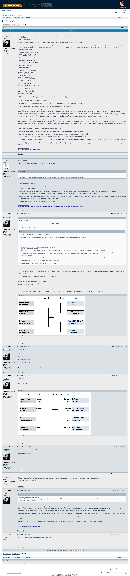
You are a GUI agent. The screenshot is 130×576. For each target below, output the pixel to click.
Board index (5, 17)
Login (4, 10)
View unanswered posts (7, 15)
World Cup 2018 (9, 20)
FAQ (120, 10)
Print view (5, 27)
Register (9, 10)
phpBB (59, 574)
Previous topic (119, 27)
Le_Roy (10, 21)
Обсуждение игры (25, 17)
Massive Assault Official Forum (8, 1)
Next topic (125, 27)
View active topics (17, 15)
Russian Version (17, 17)
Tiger (13, 21)
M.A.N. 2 (10, 17)
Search (125, 10)
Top (3, 153)
